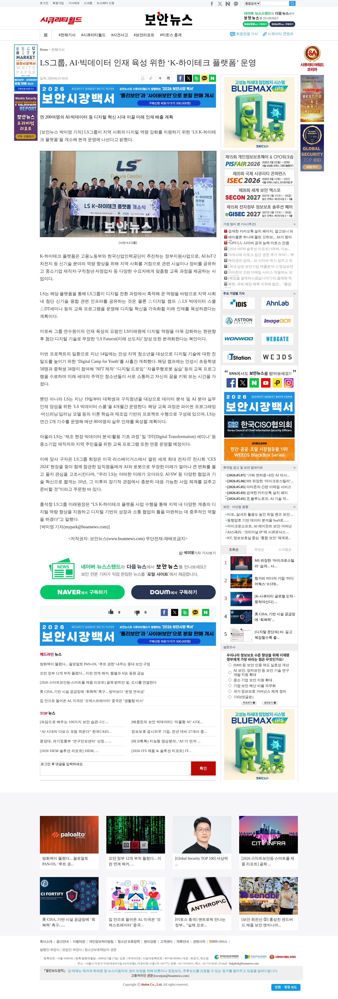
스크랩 (88, 3)
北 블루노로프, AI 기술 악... (258, 499)
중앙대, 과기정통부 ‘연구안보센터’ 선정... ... (75, 741)
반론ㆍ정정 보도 (286, 987)
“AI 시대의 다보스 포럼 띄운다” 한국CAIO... (75, 731)
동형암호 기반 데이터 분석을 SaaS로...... (258, 520)
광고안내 (62, 941)
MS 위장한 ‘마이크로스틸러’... (260, 481)
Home (44, 49)
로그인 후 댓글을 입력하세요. (115, 768)
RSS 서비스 (219, 941)
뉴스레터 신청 (105, 3)
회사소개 (46, 941)
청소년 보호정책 (129, 941)
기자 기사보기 (197, 553)
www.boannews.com (125, 538)
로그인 (44, 3)
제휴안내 (183, 941)
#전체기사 (67, 35)
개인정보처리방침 (101, 941)
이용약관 (79, 941)
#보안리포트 (144, 35)
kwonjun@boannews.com (171, 976)
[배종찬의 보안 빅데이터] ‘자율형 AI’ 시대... (167, 722)
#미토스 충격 (171, 35)
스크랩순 (285, 549)
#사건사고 (119, 35)
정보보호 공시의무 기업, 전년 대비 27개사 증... (169, 731)
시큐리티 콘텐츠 (280, 34)
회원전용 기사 (247, 34)
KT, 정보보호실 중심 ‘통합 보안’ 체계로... (259, 538)
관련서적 (199, 941)
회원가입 (58, 3)
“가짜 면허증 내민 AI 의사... (258, 475)
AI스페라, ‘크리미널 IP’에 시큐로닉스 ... (258, 532)
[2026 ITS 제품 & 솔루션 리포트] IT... (161, 751)
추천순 (259, 549)
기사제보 (74, 3)
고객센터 (166, 941)
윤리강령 (150, 941)
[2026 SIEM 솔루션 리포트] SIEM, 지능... (259, 249)
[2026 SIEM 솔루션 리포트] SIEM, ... (69, 751)
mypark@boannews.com (86, 527)
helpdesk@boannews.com (243, 963)
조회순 (234, 549)
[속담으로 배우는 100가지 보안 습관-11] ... (74, 722)
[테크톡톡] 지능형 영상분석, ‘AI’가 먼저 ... (165, 741)
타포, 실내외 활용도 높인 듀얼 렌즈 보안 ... (260, 514)
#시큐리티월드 (93, 35)
